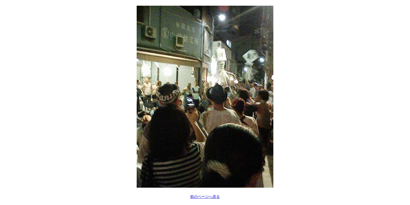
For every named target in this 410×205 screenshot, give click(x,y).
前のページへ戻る (205, 196)
